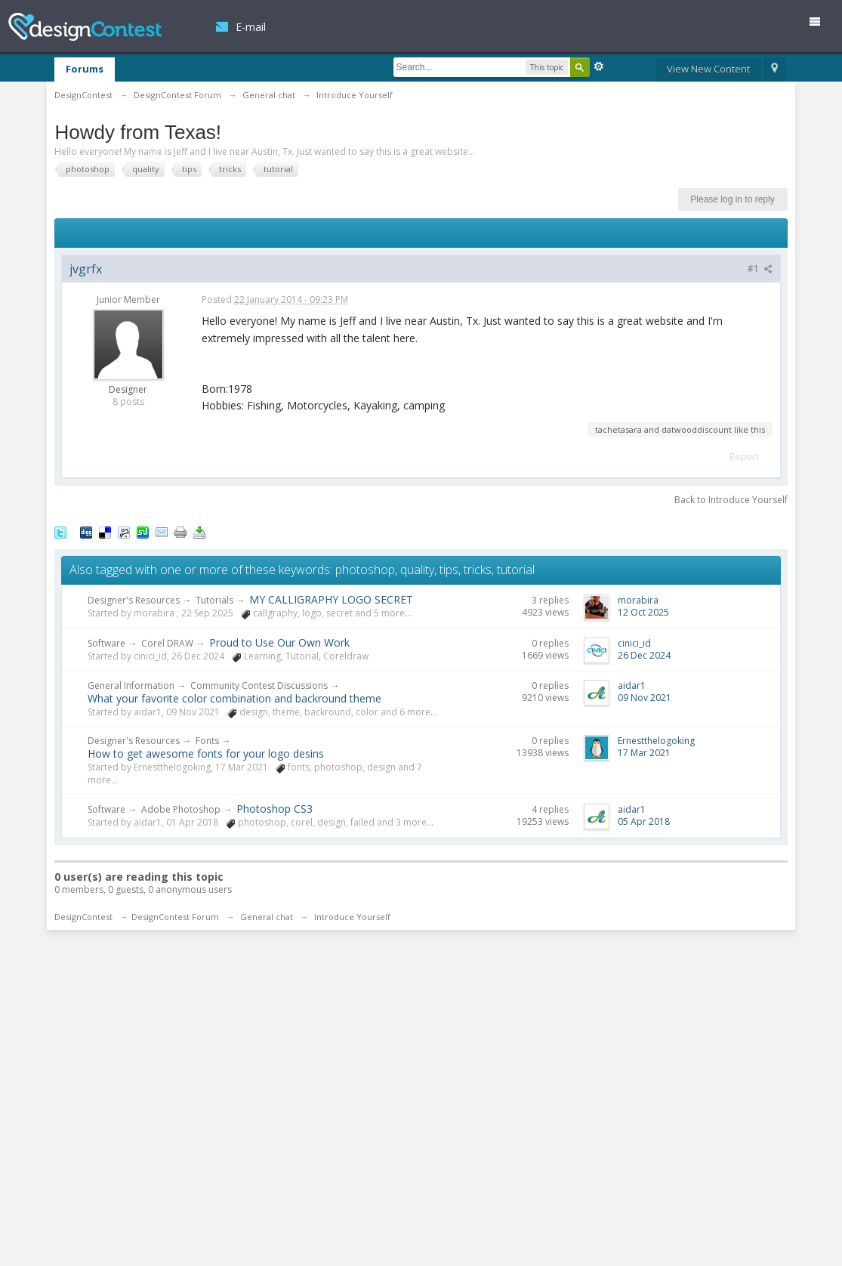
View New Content (708, 69)
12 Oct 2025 (643, 612)
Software (106, 643)
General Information (131, 685)
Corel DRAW (167, 643)
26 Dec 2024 (644, 655)
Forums (84, 69)
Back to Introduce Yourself (731, 499)
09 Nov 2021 (644, 697)
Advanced (599, 66)
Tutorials (214, 600)
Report (744, 456)
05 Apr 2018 (644, 821)
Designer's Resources (134, 600)
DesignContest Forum (175, 916)
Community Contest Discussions (259, 685)
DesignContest (85, 27)
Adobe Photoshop (181, 809)
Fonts (207, 740)
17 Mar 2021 (644, 752)
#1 (760, 268)
